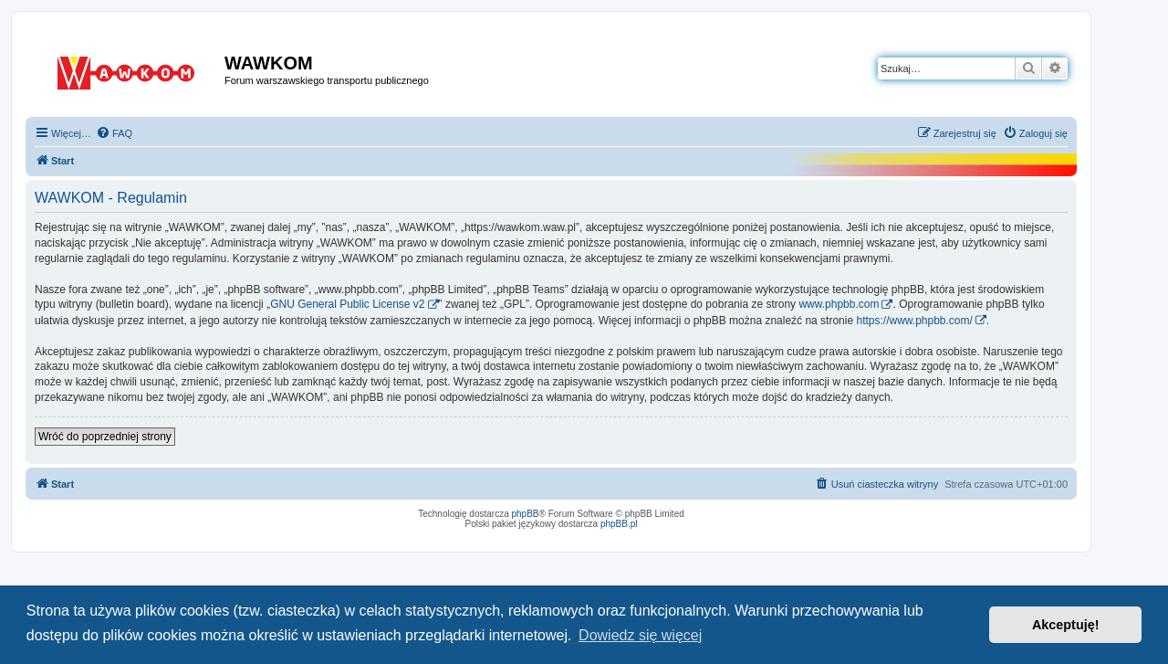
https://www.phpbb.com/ (914, 320)
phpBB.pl (619, 524)
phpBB (525, 514)
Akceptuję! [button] (1066, 624)
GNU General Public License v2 (347, 304)
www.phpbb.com (838, 304)
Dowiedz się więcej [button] (640, 635)
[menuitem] (114, 133)
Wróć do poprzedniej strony (105, 436)
